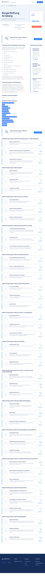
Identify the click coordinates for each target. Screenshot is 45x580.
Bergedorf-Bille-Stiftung (13, 519)
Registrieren (40, 2)
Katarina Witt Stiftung (13, 170)
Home (2, 5)
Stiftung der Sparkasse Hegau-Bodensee (37, 65)
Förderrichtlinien (36, 26)
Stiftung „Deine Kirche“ (13, 237)
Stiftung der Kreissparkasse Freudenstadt (17, 275)
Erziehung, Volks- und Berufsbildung (8, 102)
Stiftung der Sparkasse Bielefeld (15, 508)
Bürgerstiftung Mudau (13, 383)
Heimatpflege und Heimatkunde (7, 120)
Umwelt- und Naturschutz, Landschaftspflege (9, 116)
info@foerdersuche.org (18, 561)
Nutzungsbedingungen (39, 563)
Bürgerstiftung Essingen (13, 179)
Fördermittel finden (38, 132)
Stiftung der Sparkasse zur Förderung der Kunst (18, 490)
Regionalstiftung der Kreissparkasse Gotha (17, 441)
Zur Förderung (35, 59)
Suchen (9, 562)
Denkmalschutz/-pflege (6, 108)
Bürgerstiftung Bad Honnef (14, 315)
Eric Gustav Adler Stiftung (14, 286)
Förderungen (6, 5)
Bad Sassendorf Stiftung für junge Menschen (17, 421)
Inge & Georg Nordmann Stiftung (15, 333)
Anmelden (33, 2)
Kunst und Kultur (5, 106)
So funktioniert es (13, 2)
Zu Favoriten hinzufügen (35, 142)
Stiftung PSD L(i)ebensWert (14, 537)
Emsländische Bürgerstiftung (14, 295)
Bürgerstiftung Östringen (14, 432)
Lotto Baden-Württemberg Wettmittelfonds (17, 228)
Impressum (37, 564)
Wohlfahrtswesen (5, 109)
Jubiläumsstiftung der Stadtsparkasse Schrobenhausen (19, 470)
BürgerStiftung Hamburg (13, 361)
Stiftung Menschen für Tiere (14, 324)
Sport (3, 104)
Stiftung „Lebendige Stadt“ (14, 479)
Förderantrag (5, 92)
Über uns (26, 564)
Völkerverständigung (6, 118)
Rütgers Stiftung (12, 412)
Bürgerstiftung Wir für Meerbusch (15, 159)
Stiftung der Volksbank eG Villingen (15, 217)
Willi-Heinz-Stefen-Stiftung (14, 403)
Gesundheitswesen (5, 111)
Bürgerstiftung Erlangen (13, 374)
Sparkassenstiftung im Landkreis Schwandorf (17, 461)
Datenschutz (38, 561)
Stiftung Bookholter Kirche (14, 344)
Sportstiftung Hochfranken (14, 188)
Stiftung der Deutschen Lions (14, 141)
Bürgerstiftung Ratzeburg (14, 528)
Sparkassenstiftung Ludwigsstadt (15, 208)
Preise (26, 563)
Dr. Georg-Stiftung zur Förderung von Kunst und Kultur (19, 246)
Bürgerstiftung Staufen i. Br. (14, 392)
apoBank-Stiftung (12, 304)
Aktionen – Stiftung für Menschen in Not (16, 266)
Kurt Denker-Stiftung (13, 353)
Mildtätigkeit (4, 125)
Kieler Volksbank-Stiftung (14, 199)
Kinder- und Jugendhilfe (6, 113)
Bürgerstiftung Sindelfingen (14, 450)
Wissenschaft (5, 123)
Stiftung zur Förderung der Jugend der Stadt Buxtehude (19, 150)
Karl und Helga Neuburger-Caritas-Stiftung (17, 257)
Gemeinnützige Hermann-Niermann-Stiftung (17, 499)
